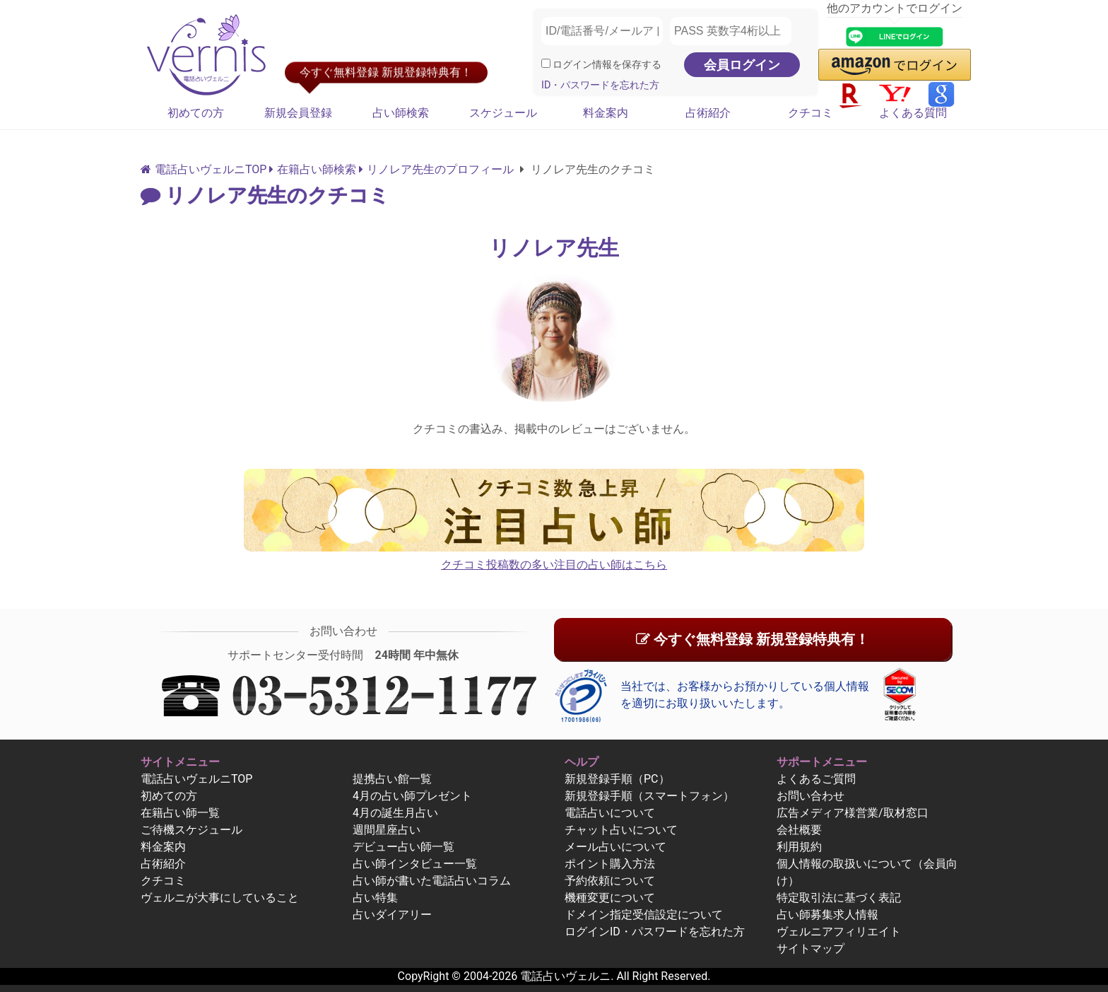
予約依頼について (610, 880)
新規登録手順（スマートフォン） (649, 796)
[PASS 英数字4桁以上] (730, 31)
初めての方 (195, 112)
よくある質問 (913, 112)
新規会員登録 (298, 112)
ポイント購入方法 (610, 863)
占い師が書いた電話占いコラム (432, 880)
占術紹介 (708, 112)
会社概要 (799, 829)
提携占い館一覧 (392, 779)
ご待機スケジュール (191, 829)
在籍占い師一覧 (180, 812)
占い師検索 (400, 112)
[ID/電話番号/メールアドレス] (602, 31)
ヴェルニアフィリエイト (839, 931)
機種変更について (610, 897)
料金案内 (605, 112)
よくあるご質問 (816, 779)
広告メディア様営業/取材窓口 (853, 812)
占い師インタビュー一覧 (415, 863)
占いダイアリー (392, 914)
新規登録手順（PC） (617, 779)
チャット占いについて (621, 829)
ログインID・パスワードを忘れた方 (655, 931)
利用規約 (799, 846)
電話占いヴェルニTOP (196, 779)
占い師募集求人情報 (827, 914)
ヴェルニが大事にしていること (220, 897)
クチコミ (810, 112)
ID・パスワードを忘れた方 (600, 85)
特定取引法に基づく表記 (839, 897)
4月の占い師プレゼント (412, 796)
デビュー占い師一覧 (403, 846)
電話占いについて (610, 812)
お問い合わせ (810, 796)
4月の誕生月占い (395, 812)
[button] (894, 65)
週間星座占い (386, 829)
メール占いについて (615, 846)
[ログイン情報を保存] (545, 63)
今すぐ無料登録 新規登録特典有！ (752, 639)
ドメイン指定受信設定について (644, 914)
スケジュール (503, 112)
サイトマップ (810, 948)
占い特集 (375, 897)
